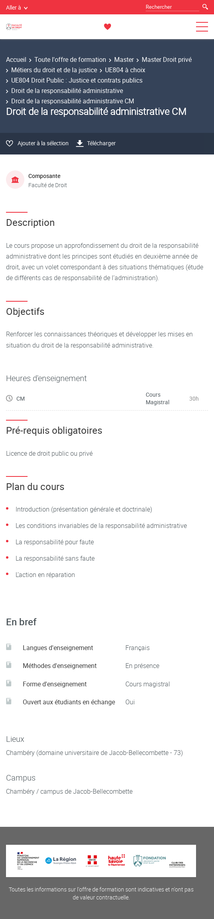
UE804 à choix (125, 69)
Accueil (16, 59)
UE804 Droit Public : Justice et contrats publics (77, 80)
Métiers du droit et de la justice (54, 69)
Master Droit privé (167, 59)
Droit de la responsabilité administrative (67, 90)
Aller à (17, 7)
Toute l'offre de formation (70, 59)
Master (124, 59)
